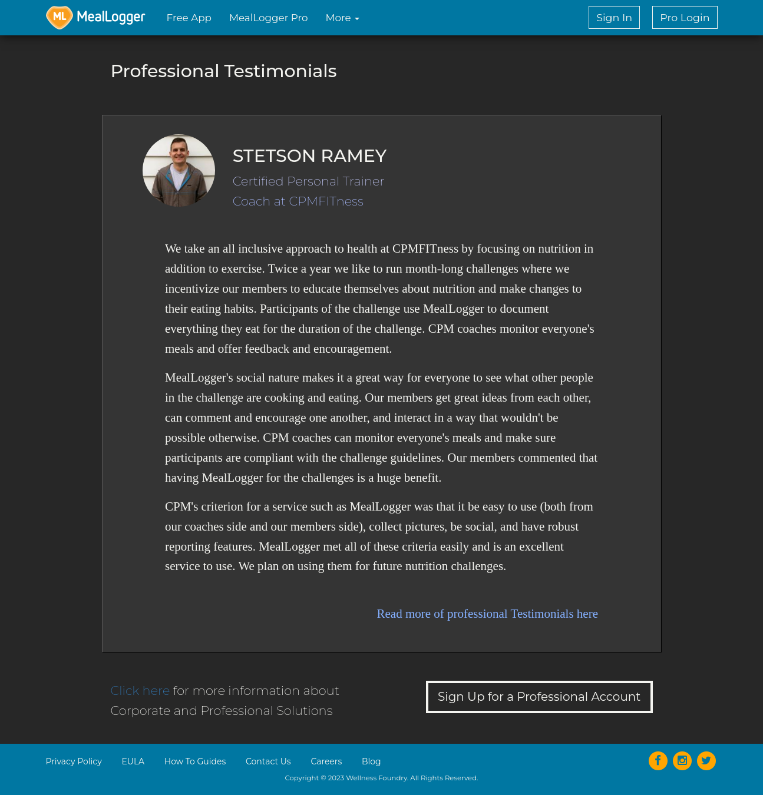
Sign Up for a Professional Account (539, 697)
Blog (371, 761)
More (343, 18)
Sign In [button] (614, 17)
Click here (140, 690)
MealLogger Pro (268, 18)
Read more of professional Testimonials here (487, 614)
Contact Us (268, 761)
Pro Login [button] (684, 17)
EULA (132, 761)
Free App (189, 18)
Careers (326, 761)
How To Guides (195, 761)
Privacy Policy (74, 761)
